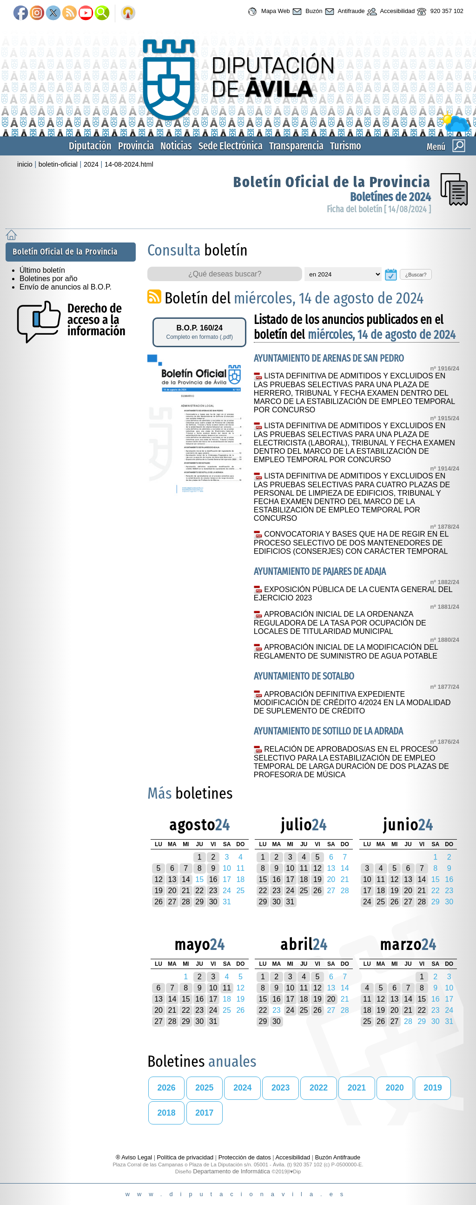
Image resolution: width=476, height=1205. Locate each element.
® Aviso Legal (135, 1157)
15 (263, 879)
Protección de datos (244, 1157)
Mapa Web (267, 12)
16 (213, 879)
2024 (91, 164)
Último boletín (42, 270)
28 (186, 902)
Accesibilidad (390, 12)
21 (186, 891)
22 (199, 891)
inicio (25, 164)
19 (158, 891)
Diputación (90, 146)
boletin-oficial (58, 164)
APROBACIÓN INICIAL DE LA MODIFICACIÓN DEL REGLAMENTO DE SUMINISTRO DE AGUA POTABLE (346, 651)
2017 (204, 1112)
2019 (433, 1087)
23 (213, 891)
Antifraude (344, 12)
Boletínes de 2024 (390, 197)
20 (172, 891)
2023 (280, 1087)
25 (304, 891)
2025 (204, 1087)
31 (290, 902)
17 (290, 879)
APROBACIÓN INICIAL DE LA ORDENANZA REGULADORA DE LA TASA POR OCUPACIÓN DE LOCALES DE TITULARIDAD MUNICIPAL (340, 622)
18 (304, 879)
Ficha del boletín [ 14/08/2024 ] (379, 209)
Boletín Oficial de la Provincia (332, 182)
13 (172, 879)
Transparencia (296, 146)
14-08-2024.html (129, 164)
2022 (319, 1087)
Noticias (176, 146)
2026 (166, 1087)
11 (304, 868)
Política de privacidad (185, 1157)
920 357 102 (439, 12)
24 (290, 891)
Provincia (136, 146)
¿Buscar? (416, 274)
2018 (166, 1112)
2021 (357, 1087)
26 (158, 902)
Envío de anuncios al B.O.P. (66, 287)
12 (158, 879)
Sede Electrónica (230, 146)
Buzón (306, 12)
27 (172, 902)
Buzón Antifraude (337, 1157)
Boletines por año (49, 279)
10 (290, 868)
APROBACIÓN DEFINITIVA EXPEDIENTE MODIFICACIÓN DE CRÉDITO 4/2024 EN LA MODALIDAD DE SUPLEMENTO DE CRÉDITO (352, 702)
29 (199, 902)
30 (213, 902)
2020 (395, 1087)
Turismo (345, 146)
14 (186, 879)
